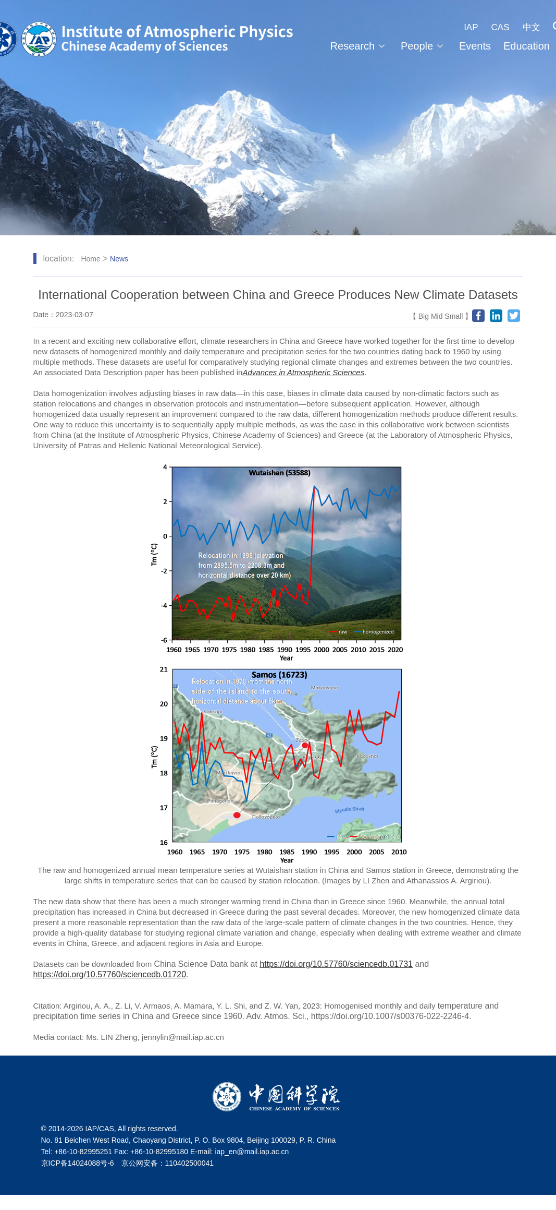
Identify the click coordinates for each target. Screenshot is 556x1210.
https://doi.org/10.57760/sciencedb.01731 (336, 964)
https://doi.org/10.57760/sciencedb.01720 (110, 974)
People (424, 46)
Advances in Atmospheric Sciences (303, 372)
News (119, 259)
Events (475, 46)
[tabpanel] (278, 117)
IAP (471, 27)
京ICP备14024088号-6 (77, 1163)
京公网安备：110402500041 (167, 1163)
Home (90, 259)
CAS (500, 27)
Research (359, 46)
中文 (531, 27)
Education (526, 46)
